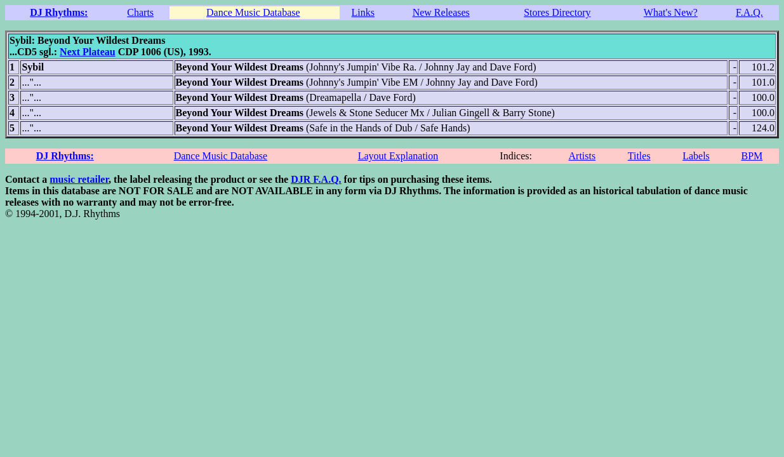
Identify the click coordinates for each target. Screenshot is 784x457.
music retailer (79, 179)
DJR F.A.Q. (316, 179)
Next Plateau (88, 51)
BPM (751, 155)
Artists (582, 155)
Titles (639, 155)
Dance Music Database (253, 12)
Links (363, 12)
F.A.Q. (749, 12)
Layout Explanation (398, 155)
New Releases (441, 12)
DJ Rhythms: (59, 12)
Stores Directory (557, 12)
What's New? (671, 12)
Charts (140, 12)
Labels (696, 155)
